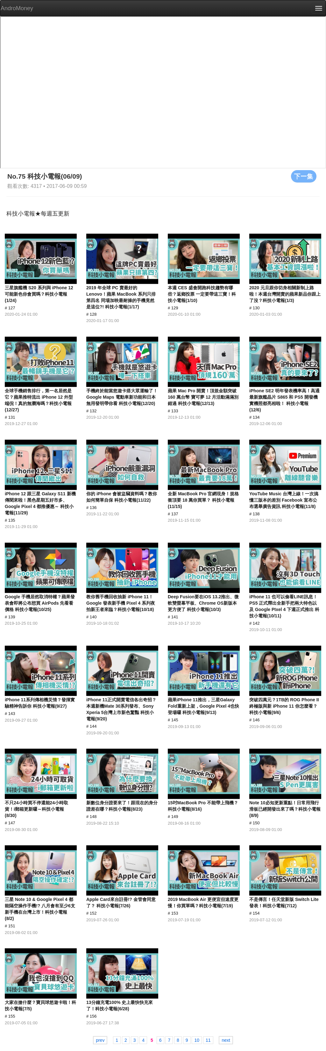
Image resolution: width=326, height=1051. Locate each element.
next (226, 1040)
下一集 (303, 176)
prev (100, 1040)
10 (196, 1040)
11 (208, 1040)
